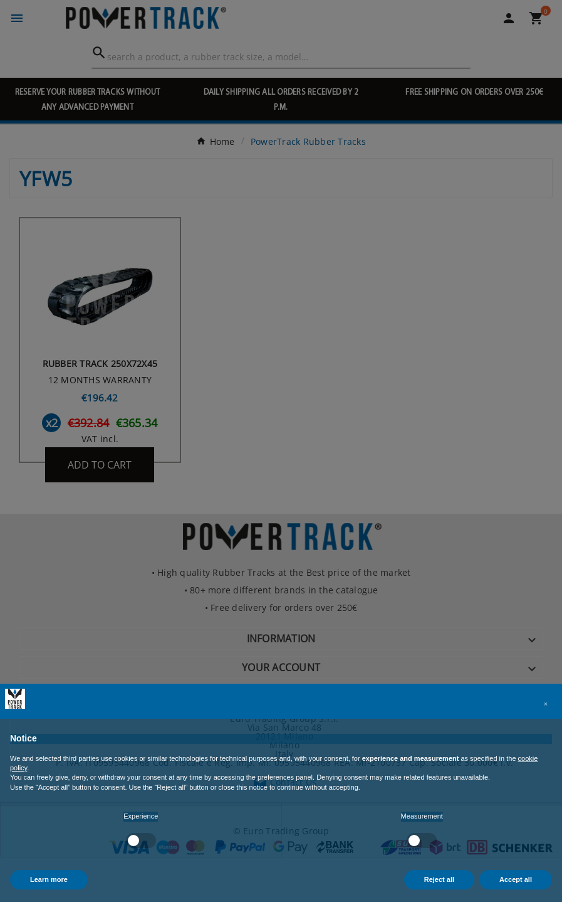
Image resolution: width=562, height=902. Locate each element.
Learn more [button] (49, 879)
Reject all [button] (439, 879)
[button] (546, 704)
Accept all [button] (515, 879)
